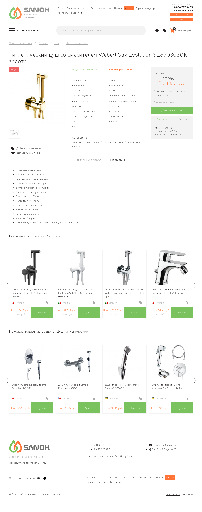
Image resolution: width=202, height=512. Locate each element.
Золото (76, 146)
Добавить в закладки (29, 152)
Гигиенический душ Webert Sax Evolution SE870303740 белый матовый (75, 293)
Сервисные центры (146, 8)
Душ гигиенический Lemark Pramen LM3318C (73, 386)
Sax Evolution (116, 85)
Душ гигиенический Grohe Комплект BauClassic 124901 (167, 386)
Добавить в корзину (172, 110)
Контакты (63, 12)
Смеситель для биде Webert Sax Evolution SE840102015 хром (169, 291)
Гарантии (76, 12)
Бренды (118, 8)
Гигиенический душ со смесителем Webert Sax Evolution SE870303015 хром (124, 293)
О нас (61, 8)
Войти (182, 19)
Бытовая (118, 142)
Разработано (173, 493)
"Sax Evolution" (58, 235)
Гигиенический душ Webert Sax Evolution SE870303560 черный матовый (29, 293)
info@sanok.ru (168, 444)
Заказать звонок (181, 14)
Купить (42, 312)
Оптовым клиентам (101, 8)
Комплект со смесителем (85, 142)
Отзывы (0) (118, 159)
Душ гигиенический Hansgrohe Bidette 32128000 (122, 386)
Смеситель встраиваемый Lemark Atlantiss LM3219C (30, 386)
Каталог (91, 477)
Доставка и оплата (77, 8)
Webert (112, 80)
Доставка (162, 119)
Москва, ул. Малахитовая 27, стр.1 (27, 462)
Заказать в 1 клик (165, 102)
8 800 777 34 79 (183, 7)
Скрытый (106, 142)
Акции (129, 8)
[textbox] (104, 30)
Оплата (183, 119)
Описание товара (88, 159)
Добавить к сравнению (29, 148)
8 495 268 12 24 (183, 10)
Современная (132, 142)
